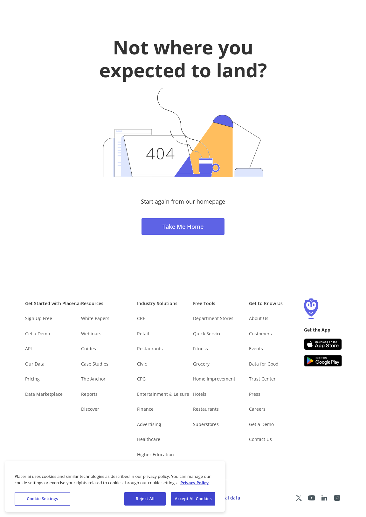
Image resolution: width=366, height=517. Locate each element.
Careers (257, 409)
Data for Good (264, 364)
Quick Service (207, 334)
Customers (260, 334)
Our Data (35, 364)
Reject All (145, 499)
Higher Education (155, 454)
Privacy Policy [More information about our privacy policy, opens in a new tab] (194, 483)
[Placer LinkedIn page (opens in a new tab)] (324, 498)
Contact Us (260, 439)
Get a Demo (37, 334)
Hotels (199, 394)
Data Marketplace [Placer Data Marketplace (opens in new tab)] (44, 394)
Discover (90, 409)
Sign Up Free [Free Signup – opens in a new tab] (38, 318)
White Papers (95, 318)
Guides (88, 349)
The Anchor (93, 379)
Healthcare (148, 439)
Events (256, 349)
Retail (143, 334)
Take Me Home (183, 226)
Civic (142, 364)
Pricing (32, 379)
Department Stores (213, 318)
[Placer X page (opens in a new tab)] (299, 498)
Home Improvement (214, 379)
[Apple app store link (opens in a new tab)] (323, 344)
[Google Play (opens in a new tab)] (323, 361)
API (28, 349)
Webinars (91, 334)
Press (254, 394)
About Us (258, 318)
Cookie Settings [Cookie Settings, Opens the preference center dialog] (42, 499)
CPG (141, 379)
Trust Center (262, 379)
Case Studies (94, 364)
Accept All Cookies (193, 499)
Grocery (201, 364)
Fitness (200, 349)
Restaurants (150, 349)
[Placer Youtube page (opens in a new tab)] (312, 498)
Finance (145, 409)
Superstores (206, 424)
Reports (89, 394)
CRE (141, 318)
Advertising (149, 424)
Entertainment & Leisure (163, 394)
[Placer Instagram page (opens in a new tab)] (337, 498)
